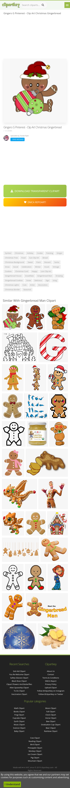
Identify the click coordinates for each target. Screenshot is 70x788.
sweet (30, 262)
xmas (7, 267)
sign (47, 280)
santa (56, 262)
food (23, 257)
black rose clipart (19, 681)
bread (45, 257)
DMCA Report (50, 681)
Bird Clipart (35, 744)
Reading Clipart (35, 741)
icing (55, 280)
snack (46, 267)
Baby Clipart (19, 731)
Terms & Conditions (50, 678)
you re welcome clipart (19, 674)
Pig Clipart (35, 757)
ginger (59, 253)
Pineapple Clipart (35, 748)
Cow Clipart (35, 738)
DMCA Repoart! (35, 202)
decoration (43, 285)
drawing (59, 276)
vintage (56, 267)
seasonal (27, 289)
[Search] (43, 5)
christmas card (21, 271)
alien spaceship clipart (19, 687)
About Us (51, 671)
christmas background (14, 262)
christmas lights (12, 285)
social (15, 267)
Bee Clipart (50, 721)
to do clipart (19, 691)
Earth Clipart (19, 721)
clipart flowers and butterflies (19, 684)
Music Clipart (19, 724)
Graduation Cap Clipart (50, 724)
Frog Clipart (19, 714)
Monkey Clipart (35, 751)
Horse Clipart (50, 718)
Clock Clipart (51, 714)
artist (32, 285)
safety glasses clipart (19, 678)
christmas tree (11, 257)
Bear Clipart (51, 728)
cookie (40, 253)
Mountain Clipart (35, 761)
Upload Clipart (51, 687)
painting (49, 253)
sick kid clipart (19, 671)
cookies (8, 271)
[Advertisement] (35, 37)
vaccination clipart (19, 694)
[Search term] (34, 5)
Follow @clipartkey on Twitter (50, 694)
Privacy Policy (50, 684)
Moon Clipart (50, 708)
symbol (8, 253)
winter (38, 267)
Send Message (17, 139)
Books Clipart (19, 711)
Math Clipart (19, 708)
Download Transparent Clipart (35, 191)
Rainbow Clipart (51, 731)
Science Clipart (19, 728)
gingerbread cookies (14, 280)
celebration (26, 267)
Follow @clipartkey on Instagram (50, 691)
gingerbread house (13, 276)
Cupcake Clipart (19, 718)
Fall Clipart (50, 711)
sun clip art (34, 257)
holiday (30, 253)
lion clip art (46, 271)
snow (28, 280)
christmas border (12, 289)
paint (38, 262)
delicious (38, 280)
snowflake (29, 276)
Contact (51, 674)
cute (25, 285)
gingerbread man (44, 276)
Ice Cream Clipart (35, 754)
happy (34, 271)
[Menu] (67, 5)
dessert (47, 262)
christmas (19, 253)
